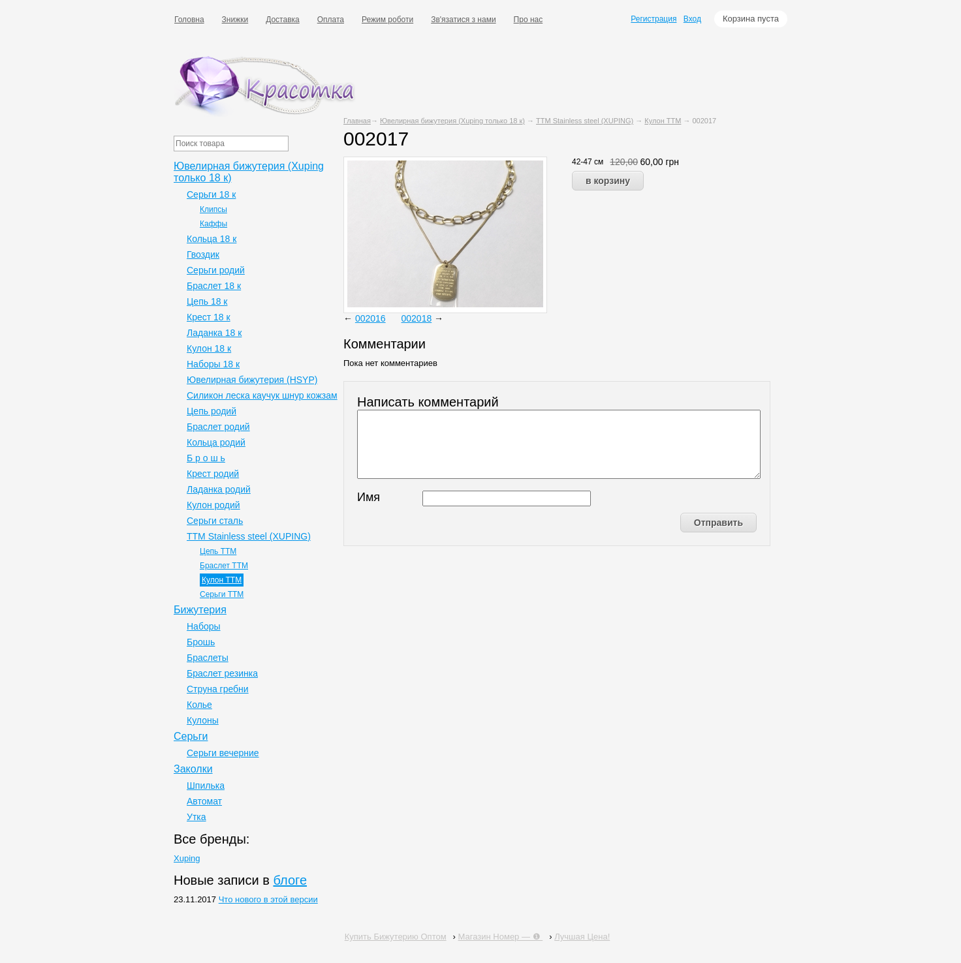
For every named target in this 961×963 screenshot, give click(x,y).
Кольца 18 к (211, 239)
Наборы (204, 626)
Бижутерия (200, 609)
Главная (357, 121)
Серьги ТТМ (222, 594)
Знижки (235, 19)
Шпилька (206, 785)
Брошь (201, 642)
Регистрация (653, 18)
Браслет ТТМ (224, 565)
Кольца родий (216, 442)
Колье (199, 704)
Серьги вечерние (223, 753)
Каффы (213, 223)
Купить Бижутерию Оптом (396, 936)
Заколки (193, 768)
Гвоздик (203, 254)
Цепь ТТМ (218, 551)
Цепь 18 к (207, 301)
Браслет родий (218, 426)
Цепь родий (211, 411)
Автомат (204, 801)
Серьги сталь (215, 520)
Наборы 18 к (213, 364)
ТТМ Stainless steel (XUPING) (584, 121)
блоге (290, 880)
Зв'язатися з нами (463, 19)
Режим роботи (387, 19)
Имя (368, 497)
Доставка (283, 19)
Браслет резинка (222, 673)
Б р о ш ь (206, 458)
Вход (692, 18)
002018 (417, 318)
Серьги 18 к (211, 194)
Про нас (528, 19)
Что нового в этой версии (268, 899)
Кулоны (203, 720)
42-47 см (587, 161)
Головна (189, 19)
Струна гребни (218, 689)
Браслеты (207, 657)
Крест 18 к (208, 317)
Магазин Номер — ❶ (500, 936)
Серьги (191, 736)
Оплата (330, 19)
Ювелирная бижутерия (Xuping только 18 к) (452, 121)
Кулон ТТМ (662, 121)
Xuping (187, 858)
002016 (370, 318)
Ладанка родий (219, 489)
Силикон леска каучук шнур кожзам (262, 395)
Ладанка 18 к (214, 333)
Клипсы (213, 209)
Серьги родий (216, 270)
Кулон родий (213, 505)
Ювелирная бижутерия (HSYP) (252, 379)
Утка (196, 817)
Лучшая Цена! (582, 936)
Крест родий (213, 473)
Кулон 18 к (209, 348)
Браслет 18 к (214, 286)
